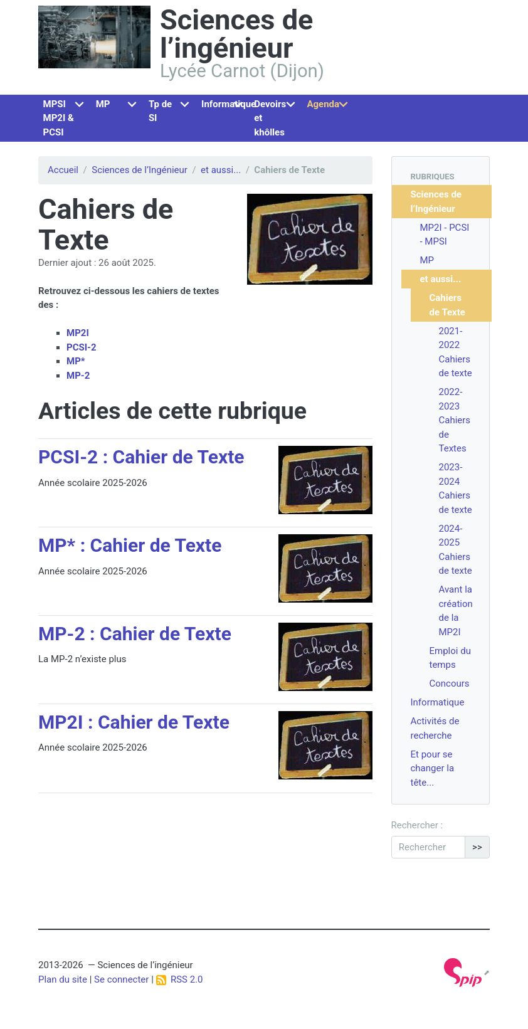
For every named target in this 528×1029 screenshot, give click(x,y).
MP (103, 104)
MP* (75, 361)
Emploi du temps (450, 658)
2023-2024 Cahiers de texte (455, 488)
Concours (450, 683)
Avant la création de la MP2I (456, 611)
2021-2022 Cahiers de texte (455, 352)
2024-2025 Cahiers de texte (455, 550)
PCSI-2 (81, 347)
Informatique (225, 104)
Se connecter (121, 979)
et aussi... (221, 170)
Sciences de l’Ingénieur (139, 170)
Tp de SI (160, 111)
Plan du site (62, 979)
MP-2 (78, 375)
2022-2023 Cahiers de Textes (455, 420)
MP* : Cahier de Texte (129, 545)
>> (477, 847)
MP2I (77, 333)
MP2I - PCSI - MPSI (445, 235)
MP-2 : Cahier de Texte (134, 634)
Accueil (63, 170)
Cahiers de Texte (447, 305)
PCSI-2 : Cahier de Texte (141, 457)
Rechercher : (417, 825)
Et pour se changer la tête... (433, 768)
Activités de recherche (435, 728)
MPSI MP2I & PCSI (58, 118)
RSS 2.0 (179, 979)
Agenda (323, 104)
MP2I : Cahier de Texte (134, 722)
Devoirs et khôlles (270, 118)
